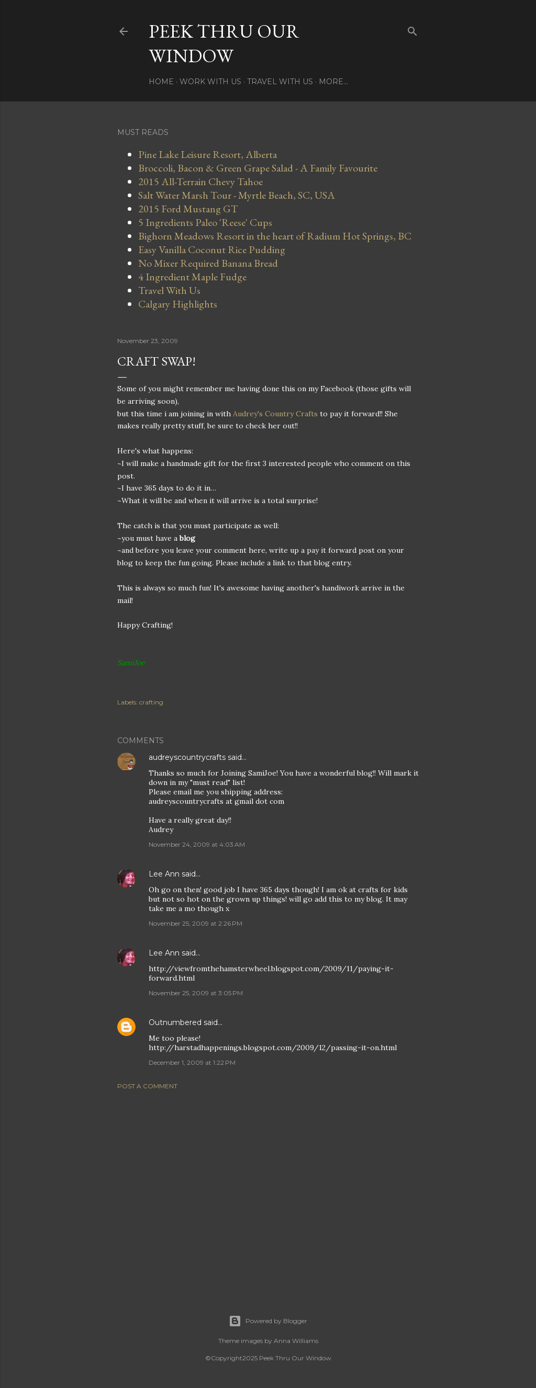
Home (161, 81)
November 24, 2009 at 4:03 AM (197, 844)
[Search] (412, 29)
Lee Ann (164, 874)
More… (333, 81)
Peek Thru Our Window (224, 43)
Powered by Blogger (268, 1321)
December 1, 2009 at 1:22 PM (192, 1062)
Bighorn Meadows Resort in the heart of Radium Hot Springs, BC (274, 236)
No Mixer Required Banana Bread (208, 263)
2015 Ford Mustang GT (188, 208)
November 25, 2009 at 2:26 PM (195, 923)
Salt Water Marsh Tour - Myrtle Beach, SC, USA (236, 195)
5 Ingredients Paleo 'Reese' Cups (205, 222)
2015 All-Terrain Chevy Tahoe (200, 181)
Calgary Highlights (177, 304)
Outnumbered (175, 1022)
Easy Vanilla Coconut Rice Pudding (211, 249)
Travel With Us (280, 81)
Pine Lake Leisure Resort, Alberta (207, 154)
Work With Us (210, 81)
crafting (151, 702)
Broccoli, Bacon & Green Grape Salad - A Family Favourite (257, 168)
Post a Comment (147, 1086)
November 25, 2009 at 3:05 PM (196, 993)
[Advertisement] (268, 1189)
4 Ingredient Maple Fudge (192, 276)
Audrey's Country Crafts (276, 413)
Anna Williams (296, 1341)
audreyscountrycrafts (187, 757)
